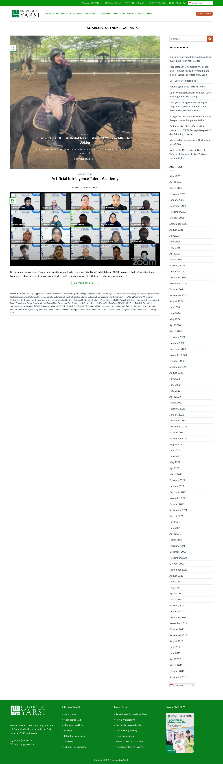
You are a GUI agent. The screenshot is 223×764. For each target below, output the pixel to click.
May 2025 (174, 247)
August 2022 (176, 444)
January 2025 (176, 271)
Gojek (29, 303)
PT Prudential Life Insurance (97, 306)
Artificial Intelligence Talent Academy (85, 178)
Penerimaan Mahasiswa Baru (131, 714)
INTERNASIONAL (114, 3)
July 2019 (174, 647)
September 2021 (178, 509)
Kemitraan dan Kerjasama (129, 746)
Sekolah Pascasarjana (75, 746)
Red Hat (129, 306)
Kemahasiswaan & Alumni (129, 741)
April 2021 (175, 533)
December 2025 (177, 205)
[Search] (184, 3)
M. (97, 188)
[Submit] (210, 39)
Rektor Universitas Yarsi (144, 306)
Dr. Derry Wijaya (72, 300)
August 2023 (176, 372)
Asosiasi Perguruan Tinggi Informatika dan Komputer (86, 293)
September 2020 (178, 569)
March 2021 (175, 539)
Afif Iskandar (46, 293)
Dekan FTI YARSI (124, 297)
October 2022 (176, 432)
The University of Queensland (57, 309)
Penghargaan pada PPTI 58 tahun (187, 86)
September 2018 (178, 676)
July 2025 (174, 235)
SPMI (178, 3)
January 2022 (176, 486)
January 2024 (176, 342)
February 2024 (177, 336)
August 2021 (176, 515)
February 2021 (177, 545)
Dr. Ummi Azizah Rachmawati (146, 300)
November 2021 (178, 498)
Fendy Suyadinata (18, 303)
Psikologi (69, 741)
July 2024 (174, 307)
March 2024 (175, 330)
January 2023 (176, 414)
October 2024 (176, 289)
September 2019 (178, 635)
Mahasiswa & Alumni (125, 13)
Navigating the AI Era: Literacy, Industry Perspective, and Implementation (190, 118)
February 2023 (177, 408)
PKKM (37, 306)
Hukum (68, 730)
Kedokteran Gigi (72, 719)
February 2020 (177, 605)
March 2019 (175, 665)
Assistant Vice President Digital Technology (130, 293)
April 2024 (175, 325)
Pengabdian (90, 13)
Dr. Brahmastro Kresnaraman (33, 300)
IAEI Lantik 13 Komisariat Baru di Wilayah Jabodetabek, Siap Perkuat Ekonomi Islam (188, 154)
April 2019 (175, 659)
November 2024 (178, 283)
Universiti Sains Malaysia (118, 309)
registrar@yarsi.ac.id (24, 744)
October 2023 (176, 360)
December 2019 (177, 617)
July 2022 (174, 450)
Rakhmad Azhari (117, 306)
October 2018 (176, 670)
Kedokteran (70, 714)
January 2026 (176, 199)
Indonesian (195, 3)
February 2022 (177, 480)
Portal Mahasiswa (125, 719)
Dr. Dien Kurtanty (89, 300)
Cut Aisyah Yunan (95, 297)
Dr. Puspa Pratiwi (124, 300)
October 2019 (176, 629)
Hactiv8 (81, 303)
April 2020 (175, 593)
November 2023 (178, 354)
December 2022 (177, 420)
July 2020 (174, 581)
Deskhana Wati (140, 297)
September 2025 (178, 223)
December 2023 (177, 348)
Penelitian (76, 13)
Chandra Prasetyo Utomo (75, 297)
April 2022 (175, 468)
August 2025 (176, 229)
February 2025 (177, 265)
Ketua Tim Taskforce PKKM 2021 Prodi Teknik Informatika (125, 303)
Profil (50, 13)
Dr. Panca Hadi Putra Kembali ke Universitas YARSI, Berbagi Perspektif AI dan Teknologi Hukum (190, 130)
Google (36, 303)
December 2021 (177, 491)
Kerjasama (105, 13)
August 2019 (176, 641)
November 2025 (178, 211)
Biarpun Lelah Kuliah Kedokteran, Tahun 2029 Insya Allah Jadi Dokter (85, 140)
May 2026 (174, 175)
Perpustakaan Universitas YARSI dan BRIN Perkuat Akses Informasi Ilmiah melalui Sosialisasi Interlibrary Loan (189, 70)
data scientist (110, 297)
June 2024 (175, 313)
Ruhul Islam (145, 13)
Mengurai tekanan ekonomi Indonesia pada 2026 (189, 142)
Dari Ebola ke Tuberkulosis (183, 80)
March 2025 (175, 259)
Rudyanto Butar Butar (19, 309)
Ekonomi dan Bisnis (74, 725)
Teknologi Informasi (74, 735)
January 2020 (176, 611)
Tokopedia (75, 309)
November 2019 (178, 623)
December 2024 (177, 277)
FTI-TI (89, 174)
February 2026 (177, 193)
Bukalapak (58, 297)
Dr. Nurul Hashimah (106, 300)
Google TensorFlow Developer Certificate (58, 303)
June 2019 (175, 653)
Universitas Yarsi (98, 309)
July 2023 (174, 378)
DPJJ (171, 3)
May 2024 (174, 319)
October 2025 (176, 217)
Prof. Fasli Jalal (66, 306)
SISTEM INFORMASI (136, 3)
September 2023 (178, 366)
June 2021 (175, 527)
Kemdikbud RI (92, 303)
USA (12, 312)
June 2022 (175, 456)
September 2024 (178, 295)
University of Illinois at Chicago (143, 309)
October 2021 (176, 504)
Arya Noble (57, 293)
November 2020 (178, 557)
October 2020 (176, 563)
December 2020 (177, 551)
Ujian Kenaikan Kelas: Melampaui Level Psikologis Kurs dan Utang (190, 94)
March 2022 (175, 474)
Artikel (82, 174)
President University (50, 306)
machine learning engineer (21, 306)
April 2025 (175, 253)
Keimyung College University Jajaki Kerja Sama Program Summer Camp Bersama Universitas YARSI (188, 106)
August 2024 (176, 301)
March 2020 (175, 599)
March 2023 (175, 402)
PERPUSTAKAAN (158, 3)
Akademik (62, 13)
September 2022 (178, 438)
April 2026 (175, 181)
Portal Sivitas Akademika (129, 725)
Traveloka (85, 309)
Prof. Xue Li (79, 306)
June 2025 (175, 241)
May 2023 (174, 390)
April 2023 (175, 396)
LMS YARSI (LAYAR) (126, 730)
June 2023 (175, 384)
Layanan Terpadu (91, 3)
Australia (23, 297)
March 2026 (175, 187)
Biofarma (32, 297)
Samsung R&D (36, 309)
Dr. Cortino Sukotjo (56, 300)
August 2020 (176, 575)
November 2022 (178, 426)
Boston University (45, 297)
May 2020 (174, 587)
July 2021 (174, 521)
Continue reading (85, 159)
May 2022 (174, 462)
